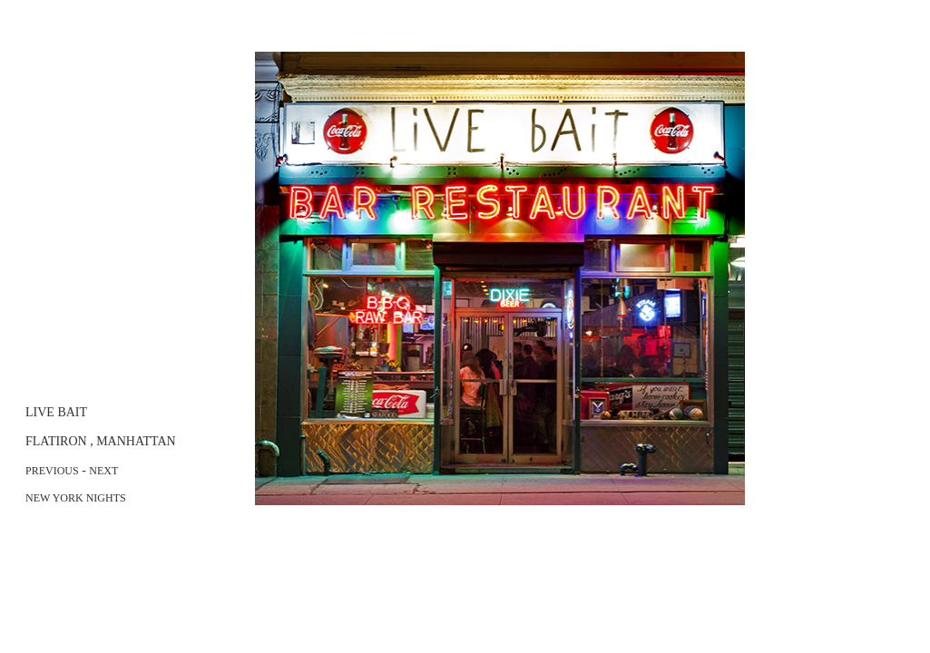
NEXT (103, 470)
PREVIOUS (52, 470)
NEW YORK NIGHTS (75, 498)
